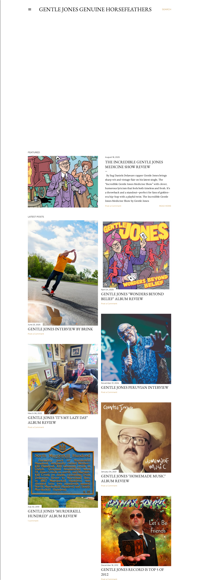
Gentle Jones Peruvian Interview (134, 387)
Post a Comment (113, 206)
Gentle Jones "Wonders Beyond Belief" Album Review (132, 296)
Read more (165, 206)
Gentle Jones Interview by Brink (60, 329)
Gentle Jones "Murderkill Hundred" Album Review (54, 513)
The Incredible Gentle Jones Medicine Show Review (134, 164)
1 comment (33, 521)
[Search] (166, 9)
